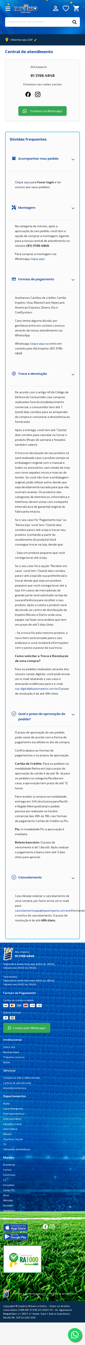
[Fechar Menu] (8, 8)
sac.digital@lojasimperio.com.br (36, 688)
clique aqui (37, 259)
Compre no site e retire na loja (21, 1077)
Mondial (8, 1200)
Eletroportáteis (12, 1118)
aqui (27, 182)
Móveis (7, 1133)
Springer (8, 1205)
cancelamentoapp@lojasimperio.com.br (42, 910)
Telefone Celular (13, 1139)
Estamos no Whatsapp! (42, 111)
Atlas (6, 1195)
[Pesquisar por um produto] (37, 22)
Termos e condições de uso (29, 1293)
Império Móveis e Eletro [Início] (26, 8)
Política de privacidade (62, 1293)
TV (4, 1144)
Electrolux (9, 1174)
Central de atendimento (17, 1082)
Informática (10, 1128)
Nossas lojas (11, 1051)
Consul (7, 1169)
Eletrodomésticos (14, 1113)
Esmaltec (9, 1184)
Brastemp (9, 1164)
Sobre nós (9, 1046)
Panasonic (9, 1210)
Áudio (6, 1103)
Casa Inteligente (13, 1108)
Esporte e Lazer (12, 1123)
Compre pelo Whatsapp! (27, 1028)
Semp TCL (9, 1190)
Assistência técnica (14, 1087)
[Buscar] (74, 22)
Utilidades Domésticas (16, 1149)
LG (4, 1179)
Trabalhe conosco (14, 1057)
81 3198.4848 (24, 956)
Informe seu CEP (21, 40)
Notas (6, 1062)
